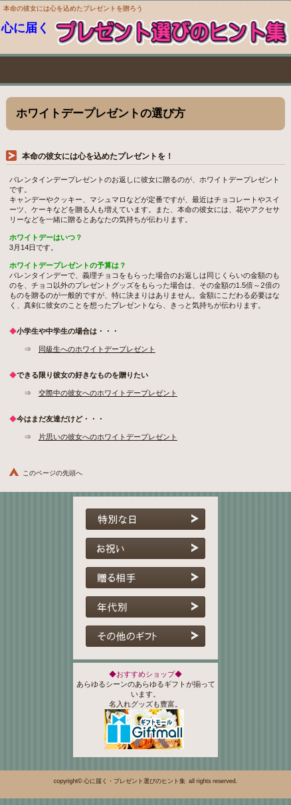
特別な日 (145, 523)
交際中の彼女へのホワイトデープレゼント (108, 393)
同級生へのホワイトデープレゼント (97, 349)
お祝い (145, 552)
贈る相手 (145, 581)
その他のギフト (145, 640)
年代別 (145, 611)
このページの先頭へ (52, 473)
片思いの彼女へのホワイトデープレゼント (108, 437)
